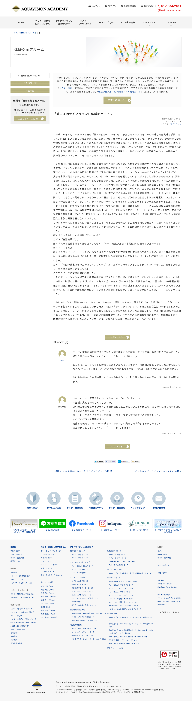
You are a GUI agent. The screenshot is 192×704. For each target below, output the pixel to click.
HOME (21, 22)
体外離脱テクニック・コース (82, 588)
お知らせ (13, 573)
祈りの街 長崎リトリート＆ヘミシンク (122, 640)
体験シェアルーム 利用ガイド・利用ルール (119, 91)
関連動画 (13, 636)
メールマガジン (163, 565)
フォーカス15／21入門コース (82, 566)
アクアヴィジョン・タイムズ (21, 583)
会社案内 (161, 580)
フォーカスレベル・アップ (80, 562)
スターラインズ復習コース (118, 565)
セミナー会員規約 (164, 595)
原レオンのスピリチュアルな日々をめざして (168, 526)
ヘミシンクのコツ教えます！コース (85, 629)
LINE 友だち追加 (52, 525)
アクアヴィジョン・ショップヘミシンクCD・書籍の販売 (24, 526)
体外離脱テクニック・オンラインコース (123, 606)
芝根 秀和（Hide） (48, 593)
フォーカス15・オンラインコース (120, 592)
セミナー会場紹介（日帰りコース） (23, 623)
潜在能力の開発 (76, 625)
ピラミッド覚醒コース (116, 555)
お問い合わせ (150, 6)
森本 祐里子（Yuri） (48, 614)
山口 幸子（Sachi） (48, 604)
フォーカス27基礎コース (81, 569)
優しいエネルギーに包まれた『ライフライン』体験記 (84, 471)
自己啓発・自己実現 (77, 610)
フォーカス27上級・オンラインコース (122, 602)
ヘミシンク (171, 22)
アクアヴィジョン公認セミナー (64, 22)
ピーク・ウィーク (47, 554)
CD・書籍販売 (128, 22)
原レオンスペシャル (114, 570)
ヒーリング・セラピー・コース (83, 632)
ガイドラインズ (46, 558)
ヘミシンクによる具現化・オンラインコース (124, 609)
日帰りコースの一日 (17, 630)
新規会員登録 (130, 6)
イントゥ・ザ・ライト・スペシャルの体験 (156, 471)
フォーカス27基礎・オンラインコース (122, 599)
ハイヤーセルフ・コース (117, 558)
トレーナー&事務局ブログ (20, 576)
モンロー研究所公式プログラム (42, 22)
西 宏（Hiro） (46, 607)
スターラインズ (46, 568)
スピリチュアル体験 (77, 577)
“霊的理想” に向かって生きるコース (85, 620)
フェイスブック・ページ (81, 525)
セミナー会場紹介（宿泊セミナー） (23, 619)
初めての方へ (33, 508)
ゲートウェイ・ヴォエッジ (51, 551)
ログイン (112, 6)
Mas (62, 361)
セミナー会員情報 (117, 508)
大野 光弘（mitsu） (48, 590)
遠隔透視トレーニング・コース (83, 636)
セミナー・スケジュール (85, 22)
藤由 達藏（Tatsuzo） (49, 597)
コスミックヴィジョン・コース (83, 595)
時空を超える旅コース (80, 585)
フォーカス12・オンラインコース (120, 588)
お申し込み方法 (54, 508)
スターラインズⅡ (47, 572)
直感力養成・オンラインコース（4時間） (123, 582)
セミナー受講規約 (75, 508)
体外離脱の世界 (16, 643)
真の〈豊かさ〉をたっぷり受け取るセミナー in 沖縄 (127, 637)
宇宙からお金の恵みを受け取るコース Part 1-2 (89, 614)
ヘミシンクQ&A (106, 22)
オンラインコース (113, 578)
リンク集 (13, 640)
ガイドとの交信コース (80, 581)
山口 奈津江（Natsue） (49, 617)
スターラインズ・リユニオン (51, 575)
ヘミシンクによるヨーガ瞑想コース (85, 598)
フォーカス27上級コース (81, 573)
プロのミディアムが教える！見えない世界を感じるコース (129, 573)
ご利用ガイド (149, 22)
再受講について (96, 508)
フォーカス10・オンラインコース (120, 585)
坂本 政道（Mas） (47, 586)
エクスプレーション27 (49, 565)
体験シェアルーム (28, 33)
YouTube (96, 6)
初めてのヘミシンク (77, 551)
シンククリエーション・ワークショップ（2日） (89, 639)
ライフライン (176, 125)
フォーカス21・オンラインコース (120, 595)
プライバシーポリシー (166, 584)
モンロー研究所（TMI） (139, 525)
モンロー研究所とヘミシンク (21, 609)
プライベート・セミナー (116, 648)
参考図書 (13, 633)
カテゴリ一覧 (30, 83)
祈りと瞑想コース (78, 602)
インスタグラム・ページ (110, 525)
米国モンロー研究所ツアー (20, 626)
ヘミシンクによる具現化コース (83, 617)
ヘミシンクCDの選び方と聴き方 (22, 612)
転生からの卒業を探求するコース (84, 605)
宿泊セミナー (112, 614)
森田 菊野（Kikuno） (48, 611)
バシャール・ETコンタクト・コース (121, 562)
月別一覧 (30, 91)
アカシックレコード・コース (82, 591)
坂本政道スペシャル (114, 551)
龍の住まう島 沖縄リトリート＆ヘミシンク (124, 644)
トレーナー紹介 (47, 583)
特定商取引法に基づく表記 (167, 587)
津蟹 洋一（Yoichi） (48, 600)
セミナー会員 (65, 88)
